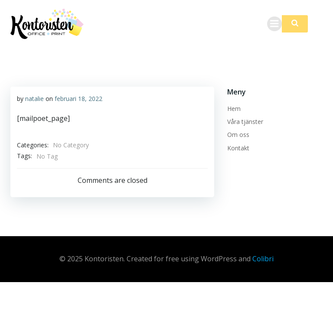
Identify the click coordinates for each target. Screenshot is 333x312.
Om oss (238, 134)
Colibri (263, 258)
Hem (234, 108)
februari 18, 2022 (78, 98)
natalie (34, 98)
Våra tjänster (245, 121)
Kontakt (238, 148)
